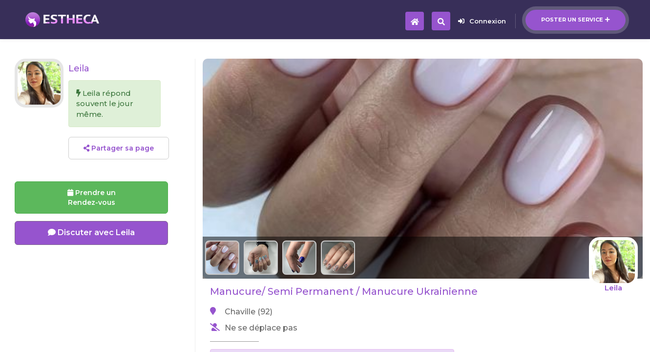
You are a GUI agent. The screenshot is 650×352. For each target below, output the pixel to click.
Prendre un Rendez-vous (91, 197)
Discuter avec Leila (91, 232)
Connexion (482, 21)
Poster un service (575, 19)
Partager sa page (119, 148)
